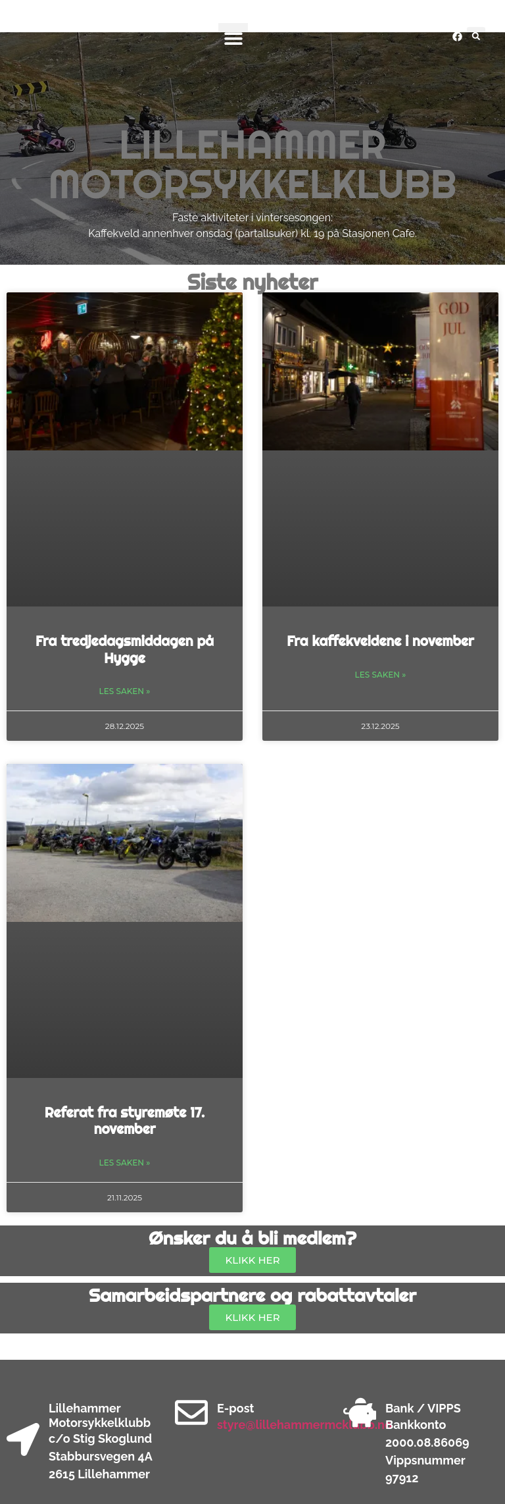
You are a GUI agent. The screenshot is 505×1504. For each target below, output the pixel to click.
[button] (233, 38)
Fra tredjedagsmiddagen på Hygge (125, 649)
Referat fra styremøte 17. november (124, 1120)
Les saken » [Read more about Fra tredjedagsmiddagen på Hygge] (125, 691)
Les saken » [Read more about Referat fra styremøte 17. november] (125, 1163)
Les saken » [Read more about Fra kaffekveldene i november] (380, 675)
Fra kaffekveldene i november (380, 640)
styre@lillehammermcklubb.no (304, 1425)
